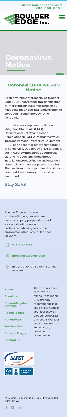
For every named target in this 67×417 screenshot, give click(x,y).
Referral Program (16, 333)
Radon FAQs (13, 319)
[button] (62, 17)
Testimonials (13, 326)
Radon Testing (14, 313)
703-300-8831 (22, 244)
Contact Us (12, 340)
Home (8, 289)
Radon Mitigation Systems (16, 305)
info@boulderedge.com (28, 255)
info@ (42, 5)
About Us (10, 296)
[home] (25, 18)
